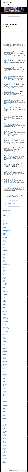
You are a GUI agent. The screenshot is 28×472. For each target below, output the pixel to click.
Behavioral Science (5, 243)
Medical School (5, 352)
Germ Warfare (4, 304)
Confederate (4, 263)
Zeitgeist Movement (5, 462)
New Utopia (4, 377)
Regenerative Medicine (5, 409)
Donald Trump (4, 277)
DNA (3, 276)
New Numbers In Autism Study (8, 53)
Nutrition (4, 381)
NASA (3, 368)
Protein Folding (5, 401)
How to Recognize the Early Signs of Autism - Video (10, 127)
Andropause (4, 227)
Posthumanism (4, 398)
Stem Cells (4, 432)
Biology (4, 246)
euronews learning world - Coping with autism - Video (10, 142)
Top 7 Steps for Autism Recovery (8, 69)
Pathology (4, 387)
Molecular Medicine (5, 362)
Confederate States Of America (6, 264)
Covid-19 (4, 267)
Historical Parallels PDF (5, 211)
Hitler (3, 313)
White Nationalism (5, 458)
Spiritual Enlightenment (5, 427)
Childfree (4, 260)
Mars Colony (4, 350)
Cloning (4, 261)
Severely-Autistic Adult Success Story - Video (9, 189)
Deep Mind (4, 273)
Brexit (3, 253)
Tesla (3, 439)
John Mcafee (4, 333)
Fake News (4, 288)
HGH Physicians (5, 311)
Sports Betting (4, 429)
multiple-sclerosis (5, 363)
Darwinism (4, 271)
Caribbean (4, 254)
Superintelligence (5, 434)
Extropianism (4, 286)
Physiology (4, 391)
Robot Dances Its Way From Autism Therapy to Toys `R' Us (11, 98)
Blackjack (4, 251)
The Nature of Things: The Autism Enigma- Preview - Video (11, 123)
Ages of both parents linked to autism (8, 180)
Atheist (4, 236)
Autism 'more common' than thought (8, 67)
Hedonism (4, 310)
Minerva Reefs (4, 360)
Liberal (4, 337)
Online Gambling (5, 384)
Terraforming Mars (5, 438)
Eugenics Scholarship (5, 283)
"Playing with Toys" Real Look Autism (8, 91)
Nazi (3, 371)
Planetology (4, 392)
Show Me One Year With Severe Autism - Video (10, 114)
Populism (4, 394)
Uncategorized (4, 448)
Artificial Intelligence (5, 231)
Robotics (4, 411)
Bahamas (4, 240)
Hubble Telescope (5, 317)
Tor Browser (4, 442)
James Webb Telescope (5, 330)
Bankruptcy (4, 241)
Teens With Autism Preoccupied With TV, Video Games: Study (11, 175)
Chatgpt (4, 258)
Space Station (4, 425)
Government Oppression (6, 306)
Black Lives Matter (5, 250)
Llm (3, 343)
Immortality (4, 324)
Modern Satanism (5, 361)
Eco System (4, 278)
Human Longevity (5, 320)
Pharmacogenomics (5, 390)
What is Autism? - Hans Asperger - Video (9, 130)
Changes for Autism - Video (7, 147)
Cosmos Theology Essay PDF (6, 210)
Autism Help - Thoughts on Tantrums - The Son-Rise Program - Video (12, 163)
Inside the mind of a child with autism (8, 178)
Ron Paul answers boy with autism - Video (9, 158)
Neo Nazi (4, 372)
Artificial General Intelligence (6, 230)
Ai (3, 220)
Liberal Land (4, 338)
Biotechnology (4, 247)
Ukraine (4, 447)
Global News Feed (5, 305)
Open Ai (4, 385)
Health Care (4, 308)
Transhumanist (4, 445)
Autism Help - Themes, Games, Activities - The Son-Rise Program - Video (13, 156)
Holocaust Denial (5, 314)
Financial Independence (5, 291)
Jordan (4, 334)
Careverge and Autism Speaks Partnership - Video (10, 151)
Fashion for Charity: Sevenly (7, 132)
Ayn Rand (4, 239)
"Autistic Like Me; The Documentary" (8, 76)
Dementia (4, 274)
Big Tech (4, 244)
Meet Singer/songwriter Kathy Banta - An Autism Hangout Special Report (13, 78)
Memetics (4, 353)
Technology (4, 437)
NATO (3, 370)
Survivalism (4, 435)
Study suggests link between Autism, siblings (9, 102)
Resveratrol (4, 410)
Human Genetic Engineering (6, 318)
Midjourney (4, 357)
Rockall (4, 412)
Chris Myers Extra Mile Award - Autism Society (10, 93)
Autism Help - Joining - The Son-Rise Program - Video (11, 195)
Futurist (4, 298)
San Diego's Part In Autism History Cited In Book (10, 182)
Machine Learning (5, 347)
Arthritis (4, 229)
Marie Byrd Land (5, 348)
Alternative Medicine (5, 223)
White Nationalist (5, 459)
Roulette (4, 414)
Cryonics (4, 268)
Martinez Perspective (5, 351)
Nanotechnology (5, 367)
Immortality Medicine (5, 325)
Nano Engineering (5, 364)
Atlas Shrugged (5, 237)
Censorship (4, 257)
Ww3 (3, 461)
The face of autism (6, 55)
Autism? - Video (6, 154)
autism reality (6, 60)
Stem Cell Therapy (5, 431)
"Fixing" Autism (6, 107)
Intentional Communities (6, 328)
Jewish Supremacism (5, 331)
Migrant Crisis (4, 358)
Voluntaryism (4, 454)
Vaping (4, 449)
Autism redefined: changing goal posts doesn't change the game (12, 187)
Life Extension (4, 341)
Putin (3, 404)
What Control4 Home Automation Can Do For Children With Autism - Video (13, 111)
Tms (3, 441)
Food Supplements (5, 293)
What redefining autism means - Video (9, 149)
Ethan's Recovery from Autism (8, 62)
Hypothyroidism (5, 323)
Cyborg (4, 270)
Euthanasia (4, 284)
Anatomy (4, 226)
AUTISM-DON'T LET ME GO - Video (8, 116)
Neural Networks (5, 374)
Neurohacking (4, 375)
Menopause (4, 354)
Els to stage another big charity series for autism (10, 173)
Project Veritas (4, 400)
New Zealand (4, 378)
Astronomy (4, 234)
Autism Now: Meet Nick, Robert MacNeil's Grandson (10, 71)
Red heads (4, 408)
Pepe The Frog (4, 388)
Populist (4, 395)
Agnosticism (4, 219)
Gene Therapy (4, 300)
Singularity (4, 422)
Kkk (3, 335)
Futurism (4, 297)
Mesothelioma (4, 355)
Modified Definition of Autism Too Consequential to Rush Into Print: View (13, 134)
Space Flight (4, 424)
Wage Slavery (4, 455)
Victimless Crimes (5, 451)
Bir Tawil (4, 248)
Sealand (4, 417)
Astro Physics (4, 233)
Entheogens (4, 280)
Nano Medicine (4, 365)
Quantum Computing (5, 405)
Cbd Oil (4, 256)
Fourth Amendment (5, 294)
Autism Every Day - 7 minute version (8, 51)
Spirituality (4, 428)
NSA (3, 380)
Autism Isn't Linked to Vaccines (8, 58)
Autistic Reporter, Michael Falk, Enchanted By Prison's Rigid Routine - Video (13, 171)
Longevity (4, 344)
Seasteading (4, 418)
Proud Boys (4, 402)
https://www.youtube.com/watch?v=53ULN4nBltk (16, 41)
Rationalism (4, 407)
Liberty (4, 340)
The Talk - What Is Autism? (7, 74)
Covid (3, 266)
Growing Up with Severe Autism (8, 95)
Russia (4, 415)
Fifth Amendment (5, 290)
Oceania (4, 382)
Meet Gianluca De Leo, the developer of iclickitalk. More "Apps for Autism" (13, 86)
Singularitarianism (5, 421)
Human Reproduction (5, 321)
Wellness (4, 457)
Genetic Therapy (5, 303)
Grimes (4, 307)
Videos (4, 452)
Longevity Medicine (5, 345)
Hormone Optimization (5, 315)
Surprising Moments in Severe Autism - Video (9, 125)
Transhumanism (5, 444)
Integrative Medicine (5, 327)
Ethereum (4, 281)
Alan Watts (4, 221)
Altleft (3, 224)
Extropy (4, 287)
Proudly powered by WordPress (12, 470)
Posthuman (4, 397)
